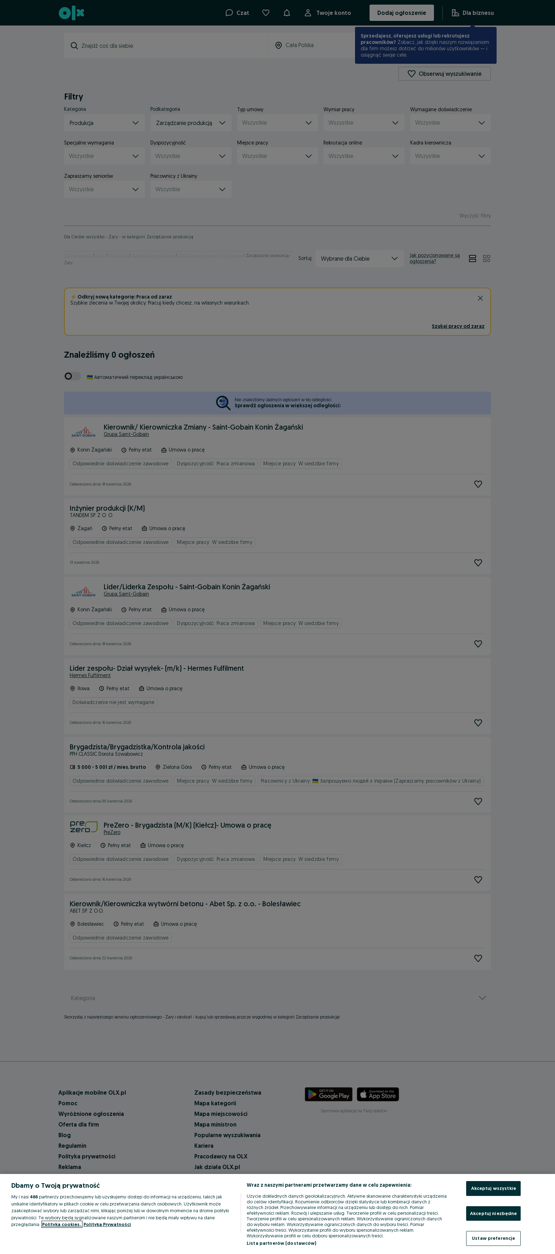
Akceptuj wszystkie (493, 1188)
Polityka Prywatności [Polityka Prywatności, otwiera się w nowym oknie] (107, 1224)
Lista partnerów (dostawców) (281, 1243)
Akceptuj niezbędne (493, 1213)
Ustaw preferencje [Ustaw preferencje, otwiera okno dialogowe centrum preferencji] (493, 1238)
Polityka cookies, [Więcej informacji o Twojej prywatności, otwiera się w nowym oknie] (62, 1224)
